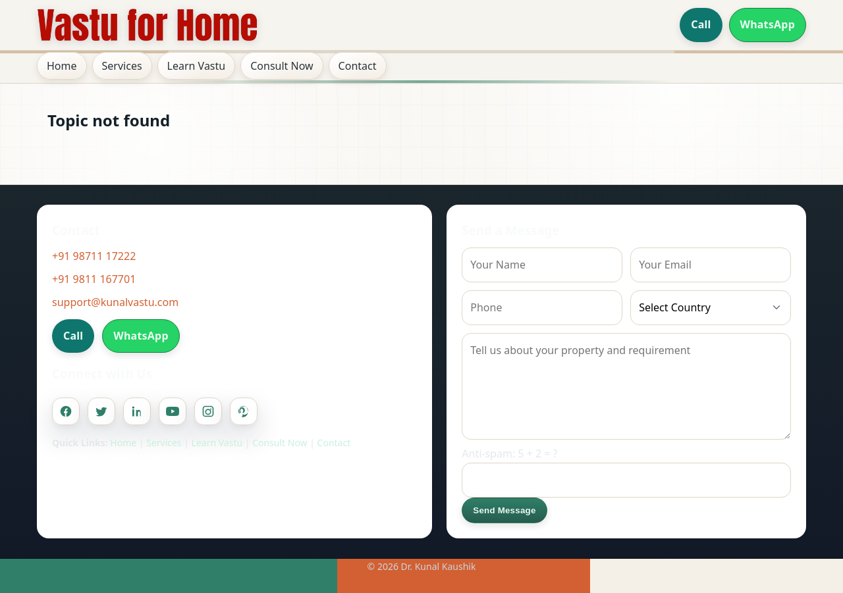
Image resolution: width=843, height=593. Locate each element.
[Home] (147, 25)
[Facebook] (66, 411)
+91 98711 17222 (94, 256)
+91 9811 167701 (94, 279)
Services (122, 66)
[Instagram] (208, 411)
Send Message (504, 510)
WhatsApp (768, 24)
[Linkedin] (137, 411)
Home (62, 66)
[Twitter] (101, 411)
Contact (358, 66)
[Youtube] (172, 411)
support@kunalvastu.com (115, 302)
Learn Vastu (196, 66)
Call (701, 24)
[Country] (710, 307)
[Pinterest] (244, 411)
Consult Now (281, 66)
